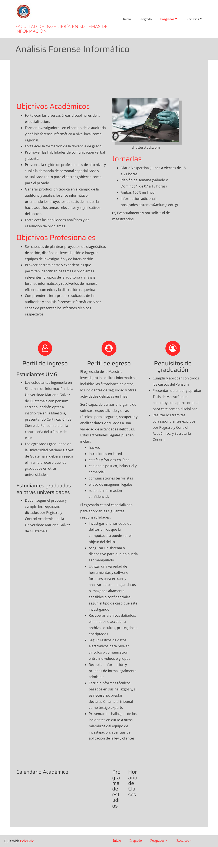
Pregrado (145, 19)
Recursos (194, 19)
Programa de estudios (116, 791)
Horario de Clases (132, 785)
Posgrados (168, 19)
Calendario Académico (45, 772)
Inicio (127, 19)
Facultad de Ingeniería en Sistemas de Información (61, 29)
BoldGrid (27, 841)
